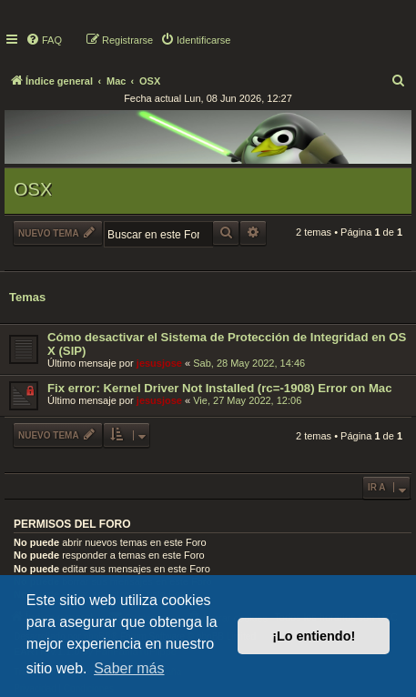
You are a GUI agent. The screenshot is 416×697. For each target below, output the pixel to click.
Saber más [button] (129, 668)
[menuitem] (43, 40)
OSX (33, 189)
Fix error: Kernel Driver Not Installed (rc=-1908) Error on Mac (219, 388)
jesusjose (159, 363)
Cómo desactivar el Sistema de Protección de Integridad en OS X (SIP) (226, 344)
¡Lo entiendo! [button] (313, 636)
